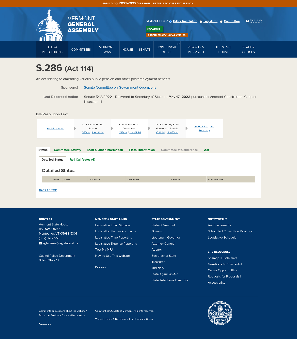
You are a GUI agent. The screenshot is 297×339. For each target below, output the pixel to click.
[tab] (43, 150)
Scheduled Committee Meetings (230, 231)
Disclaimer (101, 267)
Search (154, 29)
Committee (230, 21)
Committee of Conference (179, 150)
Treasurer (158, 262)
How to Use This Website (112, 256)
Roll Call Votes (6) (82, 160)
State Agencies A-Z (165, 274)
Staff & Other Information (105, 150)
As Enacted (201, 126)
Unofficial (98, 132)
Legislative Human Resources (115, 231)
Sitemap (213, 258)
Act (206, 150)
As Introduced (55, 128)
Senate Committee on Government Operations (120, 87)
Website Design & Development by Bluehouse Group (124, 319)
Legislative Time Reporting (113, 238)
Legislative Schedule (222, 238)
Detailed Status (52, 160)
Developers (45, 324)
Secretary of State (164, 256)
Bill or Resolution (183, 21)
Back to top (48, 190)
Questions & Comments (224, 264)
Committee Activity (67, 150)
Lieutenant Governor (166, 238)
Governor (158, 231)
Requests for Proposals (223, 276)
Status (43, 150)
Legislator (209, 21)
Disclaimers (229, 258)
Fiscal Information (142, 150)
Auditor (157, 250)
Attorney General (163, 244)
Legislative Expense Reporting (116, 244)
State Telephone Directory (170, 280)
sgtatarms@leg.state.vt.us (58, 243)
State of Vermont (163, 225)
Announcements (219, 225)
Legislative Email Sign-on (112, 225)
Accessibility (216, 283)
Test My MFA (104, 250)
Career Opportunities (222, 270)
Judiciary (158, 268)
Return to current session (173, 3)
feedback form (59, 315)
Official (86, 132)
